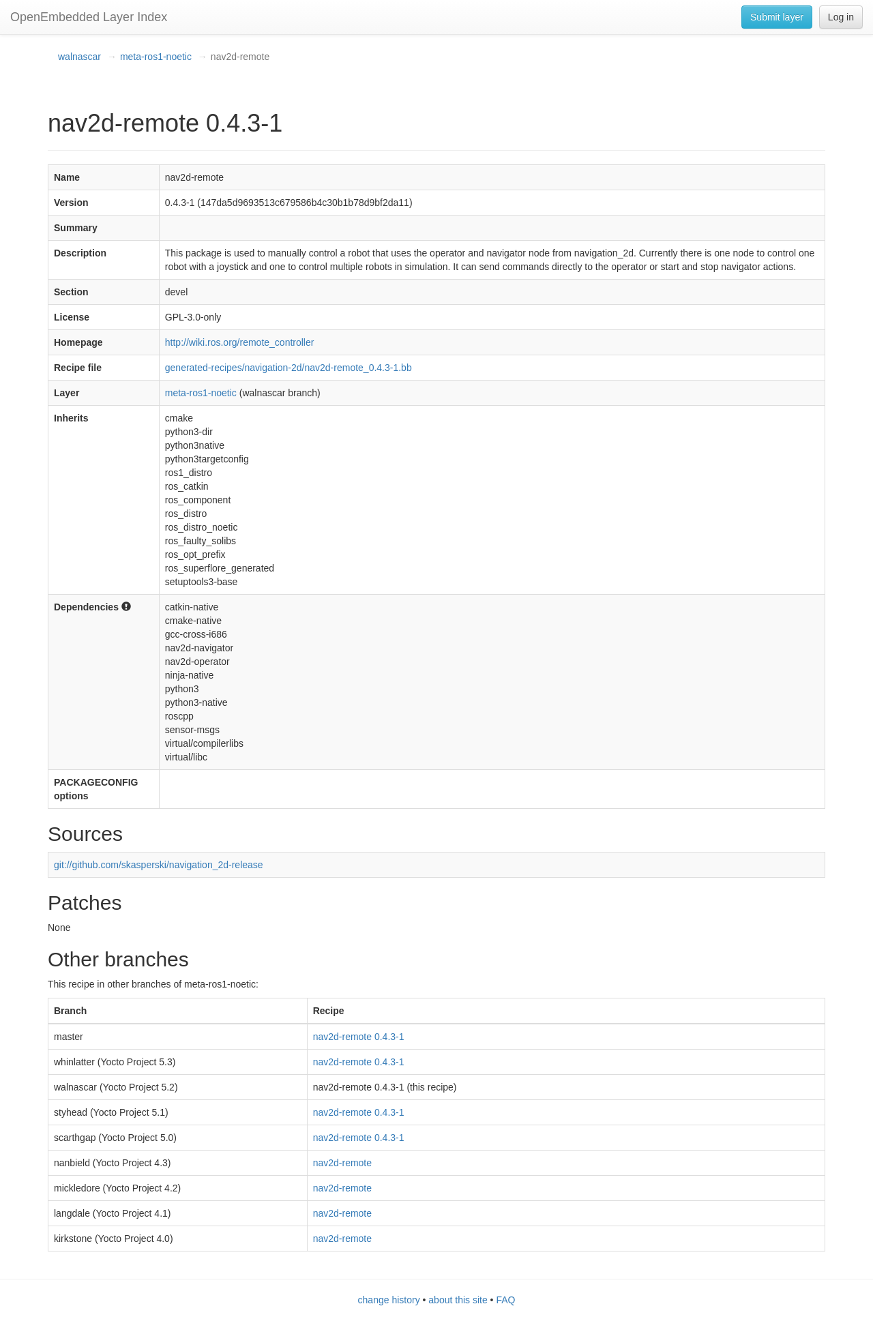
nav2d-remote (342, 1162)
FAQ (505, 1299)
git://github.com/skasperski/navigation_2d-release (158, 864)
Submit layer (776, 17)
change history (389, 1299)
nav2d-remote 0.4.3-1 (358, 1036)
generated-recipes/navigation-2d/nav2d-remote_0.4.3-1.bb (288, 367)
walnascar (79, 56)
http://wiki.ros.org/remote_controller (239, 342)
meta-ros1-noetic (156, 56)
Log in (841, 17)
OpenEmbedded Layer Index (88, 17)
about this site (457, 1299)
